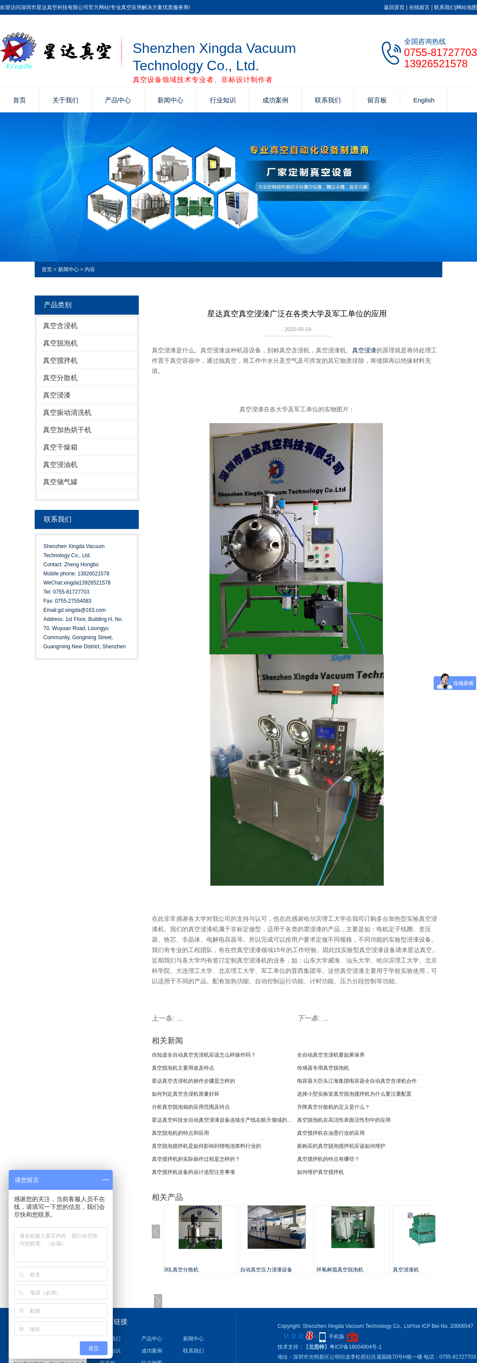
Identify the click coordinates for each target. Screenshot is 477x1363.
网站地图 (466, 7)
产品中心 (118, 100)
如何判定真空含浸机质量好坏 (185, 1094)
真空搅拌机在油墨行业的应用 (331, 1133)
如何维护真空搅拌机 (320, 1172)
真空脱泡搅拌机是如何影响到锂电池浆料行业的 (206, 1146)
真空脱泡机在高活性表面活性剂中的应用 (344, 1120)
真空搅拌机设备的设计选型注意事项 (193, 1172)
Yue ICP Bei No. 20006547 (442, 1326)
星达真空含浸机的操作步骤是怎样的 (193, 1081)
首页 (19, 100)
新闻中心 (170, 100)
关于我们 (65, 100)
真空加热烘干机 (67, 430)
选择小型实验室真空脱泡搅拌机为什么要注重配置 (354, 1094)
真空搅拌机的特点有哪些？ (328, 1159)
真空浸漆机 (406, 1270)
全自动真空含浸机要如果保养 (331, 1055)
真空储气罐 (60, 482)
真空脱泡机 (60, 343)
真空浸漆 (57, 395)
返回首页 (394, 7)
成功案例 (275, 100)
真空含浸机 (60, 325)
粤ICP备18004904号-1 (356, 1347)
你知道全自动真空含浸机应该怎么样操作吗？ (204, 1055)
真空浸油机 (60, 464)
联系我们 (444, 7)
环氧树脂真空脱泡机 (340, 1270)
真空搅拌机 (60, 360)
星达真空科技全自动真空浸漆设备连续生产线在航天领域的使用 (222, 1120)
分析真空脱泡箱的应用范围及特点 (191, 1107)
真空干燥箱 (60, 447)
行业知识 (223, 100)
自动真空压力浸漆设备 (266, 1270)
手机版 (336, 1336)
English (424, 100)
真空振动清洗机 (67, 412)
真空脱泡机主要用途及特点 (183, 1068)
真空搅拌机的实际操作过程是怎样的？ (196, 1159)
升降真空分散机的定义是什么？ (333, 1107)
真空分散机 (60, 377)
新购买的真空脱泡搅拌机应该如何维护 (341, 1146)
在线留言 (419, 7)
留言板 (377, 100)
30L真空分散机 (181, 1270)
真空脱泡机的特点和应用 (180, 1133)
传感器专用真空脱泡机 (323, 1068)
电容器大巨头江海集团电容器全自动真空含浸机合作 (357, 1081)
